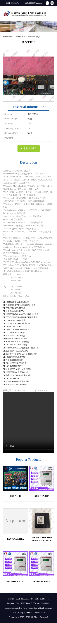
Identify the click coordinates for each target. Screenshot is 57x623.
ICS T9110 (28, 42)
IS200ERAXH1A (41, 581)
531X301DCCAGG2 (15, 581)
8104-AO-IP (15, 496)
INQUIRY (31, 148)
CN (52, 3)
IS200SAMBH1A (15, 539)
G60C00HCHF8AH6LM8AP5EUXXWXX (41, 539)
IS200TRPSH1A (42, 496)
